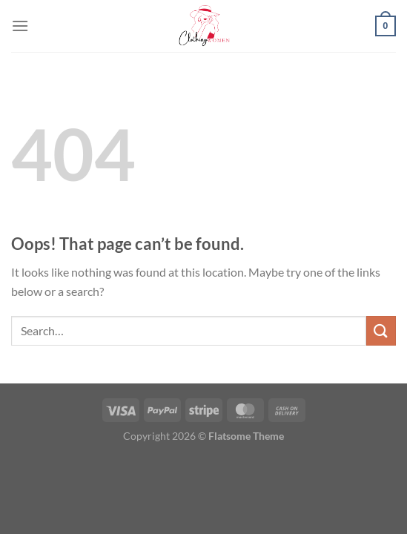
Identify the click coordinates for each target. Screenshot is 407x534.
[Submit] (381, 330)
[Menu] (20, 25)
